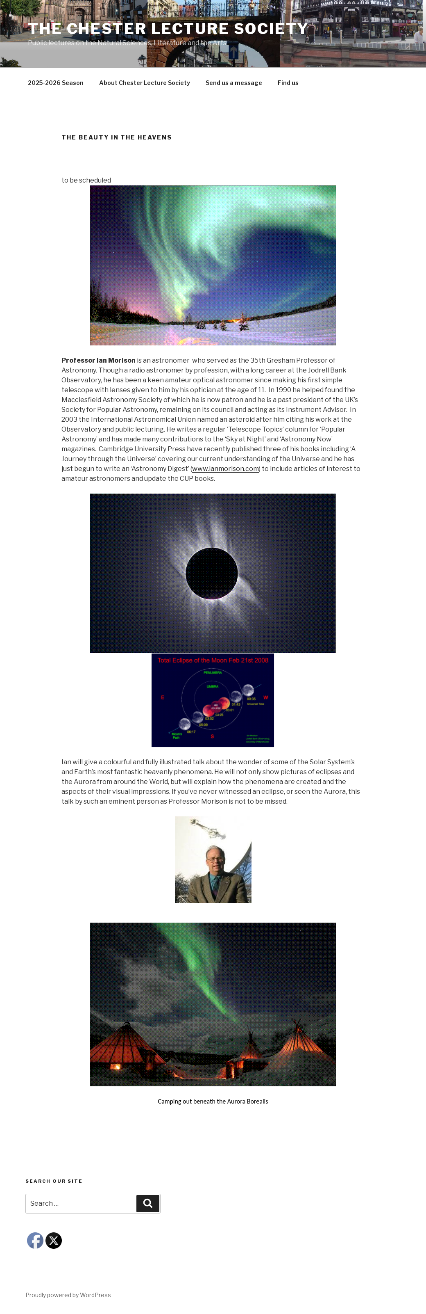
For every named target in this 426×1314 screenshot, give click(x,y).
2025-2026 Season (56, 82)
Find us (288, 82)
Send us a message (234, 82)
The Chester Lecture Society (168, 29)
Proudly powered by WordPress (68, 1294)
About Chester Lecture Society (144, 82)
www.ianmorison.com (225, 469)
